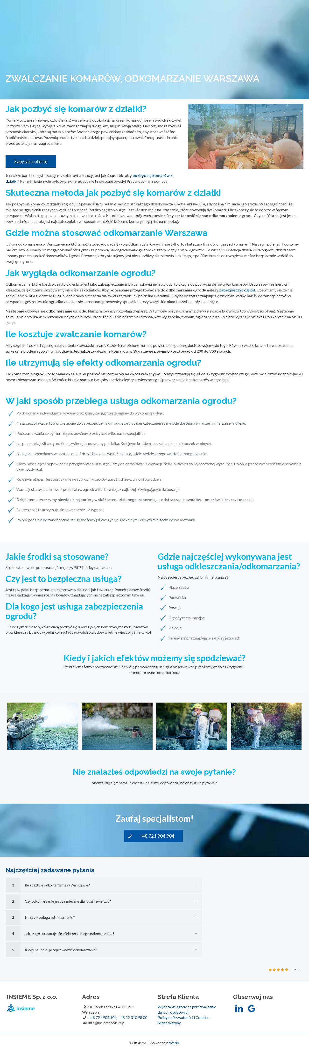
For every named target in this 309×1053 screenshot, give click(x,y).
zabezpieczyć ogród (237, 290)
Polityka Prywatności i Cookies (183, 1017)
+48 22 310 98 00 (132, 1017)
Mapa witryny (169, 1022)
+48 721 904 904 (102, 1017)
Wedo (174, 1042)
